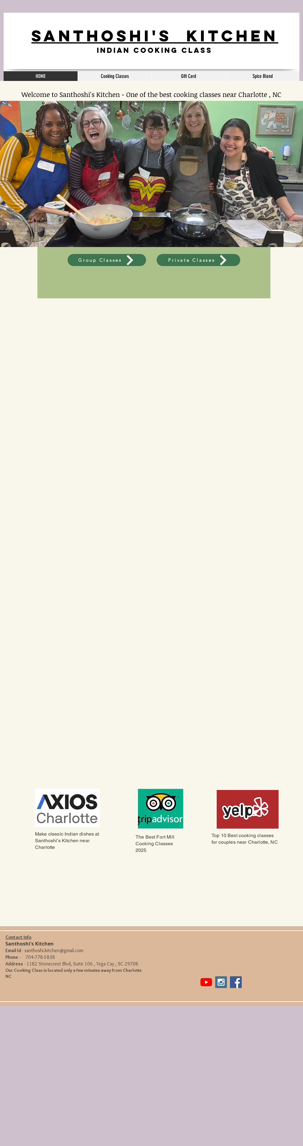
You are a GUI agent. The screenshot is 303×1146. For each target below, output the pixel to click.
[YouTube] (206, 982)
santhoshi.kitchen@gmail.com (53, 950)
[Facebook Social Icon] (236, 982)
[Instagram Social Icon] (221, 982)
